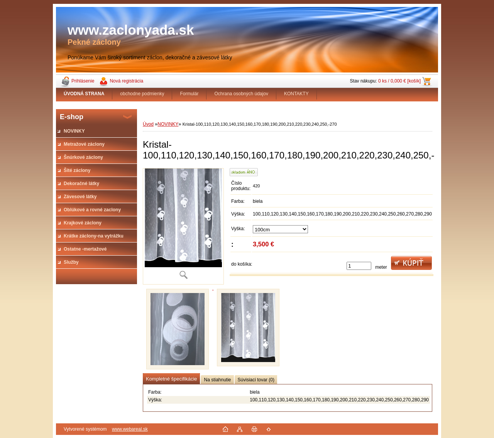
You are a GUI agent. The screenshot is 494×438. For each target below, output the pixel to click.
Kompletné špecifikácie (171, 379)
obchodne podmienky (142, 93)
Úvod (148, 124)
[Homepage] (84, 93)
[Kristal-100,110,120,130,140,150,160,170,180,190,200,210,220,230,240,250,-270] (183, 226)
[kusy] (359, 266)
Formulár (189, 93)
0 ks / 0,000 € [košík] (399, 81)
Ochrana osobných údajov (241, 93)
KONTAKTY (296, 93)
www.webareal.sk (130, 429)
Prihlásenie (82, 81)
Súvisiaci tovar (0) (256, 379)
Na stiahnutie (217, 379)
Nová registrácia (126, 81)
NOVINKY (167, 124)
